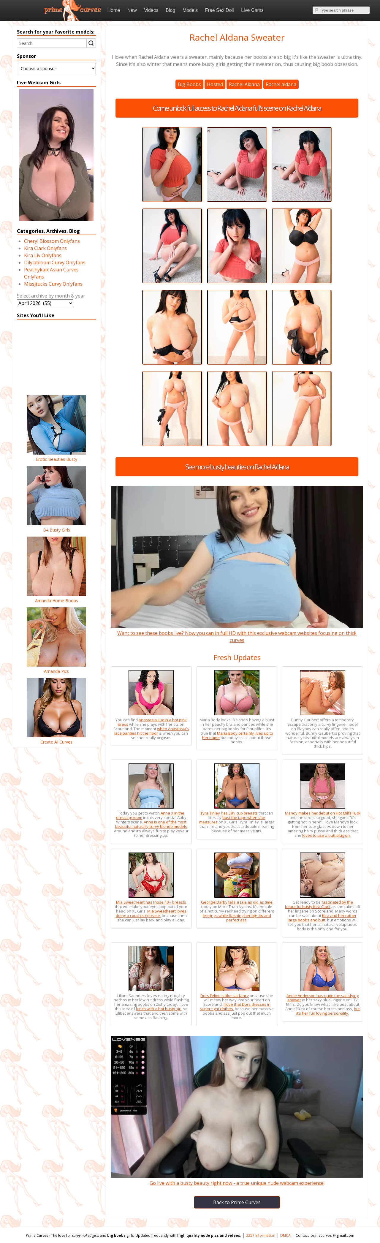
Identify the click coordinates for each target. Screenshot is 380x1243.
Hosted (215, 84)
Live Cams (252, 10)
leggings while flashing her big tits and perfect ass (237, 918)
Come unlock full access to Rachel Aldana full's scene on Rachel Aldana (237, 108)
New (132, 10)
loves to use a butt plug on (326, 835)
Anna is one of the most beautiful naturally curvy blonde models (151, 824)
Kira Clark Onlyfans (45, 248)
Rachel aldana (281, 84)
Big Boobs (189, 84)
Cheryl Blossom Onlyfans (52, 241)
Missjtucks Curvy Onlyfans (53, 284)
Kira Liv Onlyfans (42, 255)
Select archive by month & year (51, 295)
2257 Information (260, 1235)
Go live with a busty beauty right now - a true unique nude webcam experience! (237, 1179)
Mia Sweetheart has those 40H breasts (151, 902)
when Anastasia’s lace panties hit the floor (151, 731)
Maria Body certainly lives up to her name (237, 735)
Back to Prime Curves (237, 1202)
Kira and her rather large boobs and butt (322, 918)
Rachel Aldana (244, 84)
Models (190, 10)
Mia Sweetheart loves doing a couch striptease (151, 913)
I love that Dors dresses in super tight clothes (235, 1006)
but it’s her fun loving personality (328, 1011)
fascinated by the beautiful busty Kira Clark (319, 904)
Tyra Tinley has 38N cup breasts (229, 813)
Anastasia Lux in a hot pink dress (152, 722)
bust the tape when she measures (232, 820)
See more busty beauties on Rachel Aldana (237, 467)
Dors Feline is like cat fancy (224, 995)
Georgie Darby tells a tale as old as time (237, 902)
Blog (170, 10)
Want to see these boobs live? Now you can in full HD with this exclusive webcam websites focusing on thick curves (237, 633)
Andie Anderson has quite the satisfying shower (322, 998)
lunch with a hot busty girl (158, 1008)
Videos (151, 10)
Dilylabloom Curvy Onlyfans (55, 262)
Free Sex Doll (219, 10)
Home (113, 10)
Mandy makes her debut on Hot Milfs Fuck (322, 813)
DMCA (285, 1235)
